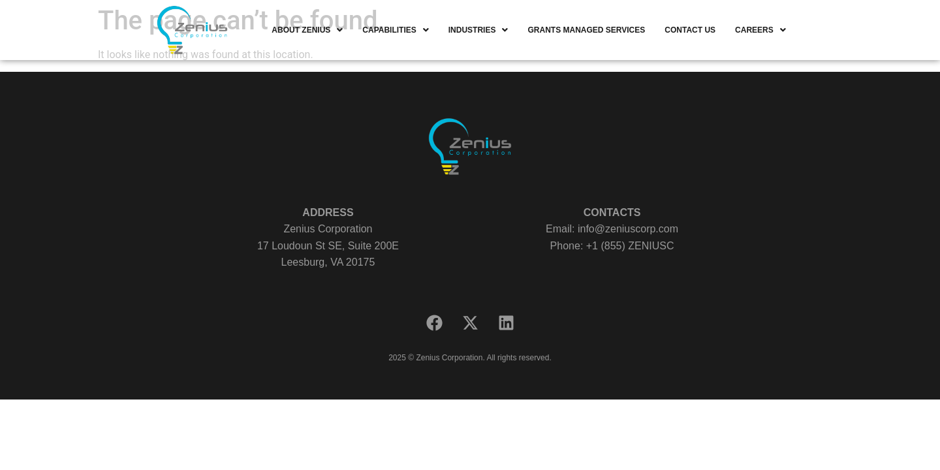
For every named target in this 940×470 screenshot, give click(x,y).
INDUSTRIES (478, 30)
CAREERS (760, 30)
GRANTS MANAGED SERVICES (586, 30)
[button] (307, 30)
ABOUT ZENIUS (307, 30)
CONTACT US (690, 30)
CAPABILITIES (395, 30)
